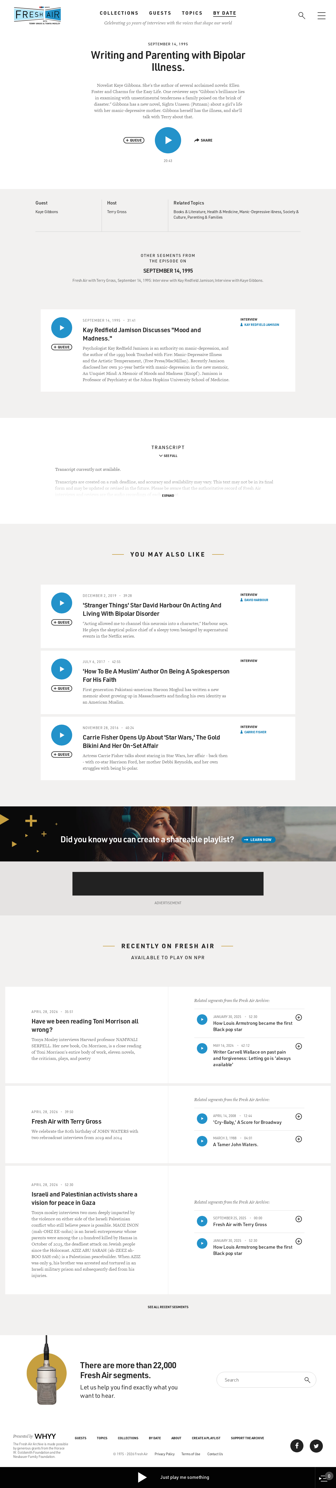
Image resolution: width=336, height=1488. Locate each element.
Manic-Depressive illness (260, 211)
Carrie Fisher (255, 732)
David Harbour (256, 600)
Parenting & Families (205, 217)
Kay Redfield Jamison (261, 324)
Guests (160, 13)
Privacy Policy (164, 1454)
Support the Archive (247, 1438)
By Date (225, 13)
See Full (170, 456)
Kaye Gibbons (46, 211)
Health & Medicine (222, 211)
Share (203, 140)
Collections (119, 13)
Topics (192, 13)
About (176, 1438)
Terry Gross (117, 211)
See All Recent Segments (168, 1307)
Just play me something (173, 1477)
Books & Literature (189, 211)
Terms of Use (190, 1454)
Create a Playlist (206, 1438)
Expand (168, 495)
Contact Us (215, 1454)
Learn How (260, 839)
